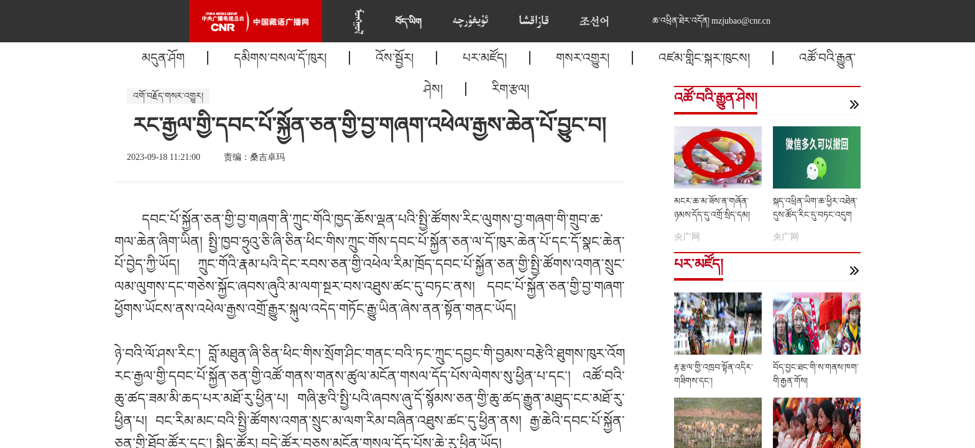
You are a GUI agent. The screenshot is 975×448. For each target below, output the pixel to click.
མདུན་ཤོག (163, 58)
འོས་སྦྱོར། (395, 58)
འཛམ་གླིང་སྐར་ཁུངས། (704, 58)
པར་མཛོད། (485, 58)
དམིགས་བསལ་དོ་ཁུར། (280, 58)
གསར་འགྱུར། (582, 58)
